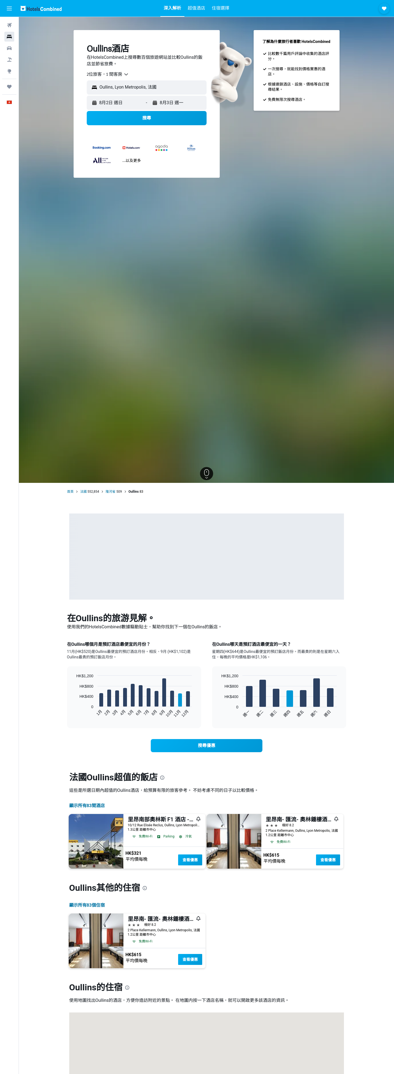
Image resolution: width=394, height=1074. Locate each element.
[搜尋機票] (9, 25)
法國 (83, 492)
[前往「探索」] (9, 71)
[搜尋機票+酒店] (9, 59)
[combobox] (108, 74)
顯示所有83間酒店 (87, 805)
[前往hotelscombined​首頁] (41, 8)
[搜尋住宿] (9, 36)
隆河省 (110, 492)
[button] (9, 8)
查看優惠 (190, 860)
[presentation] (162, 777)
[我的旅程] (9, 86)
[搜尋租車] (9, 48)
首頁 (70, 492)
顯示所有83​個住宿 (87, 905)
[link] (206, 745)
